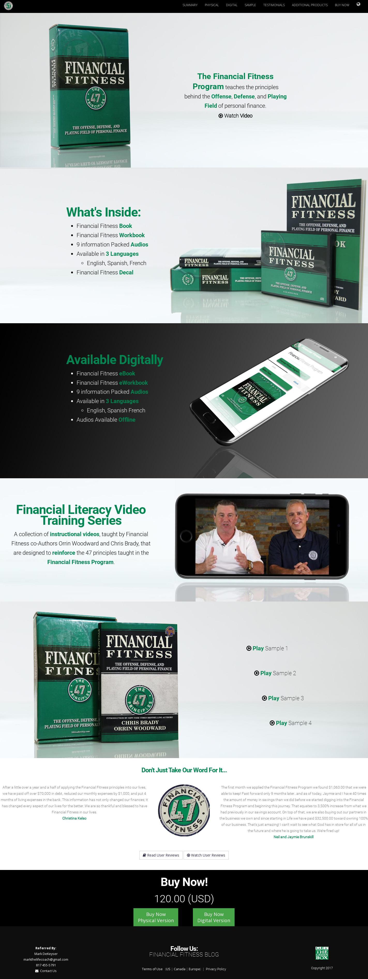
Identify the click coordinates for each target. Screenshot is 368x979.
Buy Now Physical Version (156, 917)
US (168, 969)
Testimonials (274, 5)
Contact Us (46, 971)
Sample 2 (275, 673)
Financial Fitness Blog (184, 954)
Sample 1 (267, 648)
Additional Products (310, 5)
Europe (194, 969)
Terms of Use (152, 969)
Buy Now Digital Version (213, 917)
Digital (231, 5)
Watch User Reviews (206, 855)
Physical (212, 5)
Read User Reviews (161, 855)
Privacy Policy (216, 969)
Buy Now (342, 5)
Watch (235, 116)
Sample (250, 5)
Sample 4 (291, 723)
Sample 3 (283, 698)
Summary (190, 5)
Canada (179, 969)
